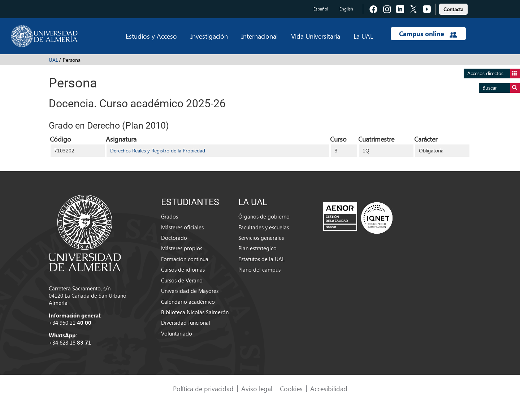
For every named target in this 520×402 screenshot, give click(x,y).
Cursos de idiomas (183, 269)
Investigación (209, 35)
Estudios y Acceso (151, 35)
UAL (53, 59)
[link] (453, 8)
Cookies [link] (291, 388)
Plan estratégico (257, 248)
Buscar (501, 88)
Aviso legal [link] (256, 388)
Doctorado (174, 237)
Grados (169, 216)
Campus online (428, 33)
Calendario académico (188, 301)
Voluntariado (176, 333)
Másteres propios (181, 248)
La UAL (363, 35)
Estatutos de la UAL (261, 259)
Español (320, 9)
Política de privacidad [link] (203, 388)
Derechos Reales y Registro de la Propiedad (157, 150)
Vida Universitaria (315, 35)
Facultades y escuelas (263, 227)
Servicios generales (261, 237)
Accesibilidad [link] (328, 388)
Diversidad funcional (185, 322)
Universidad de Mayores (189, 290)
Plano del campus (259, 269)
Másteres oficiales (182, 227)
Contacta (453, 9)
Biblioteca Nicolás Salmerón (195, 312)
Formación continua (184, 259)
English (346, 9)
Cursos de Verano (182, 280)
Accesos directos (493, 73)
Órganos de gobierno (264, 216)
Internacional (259, 35)
